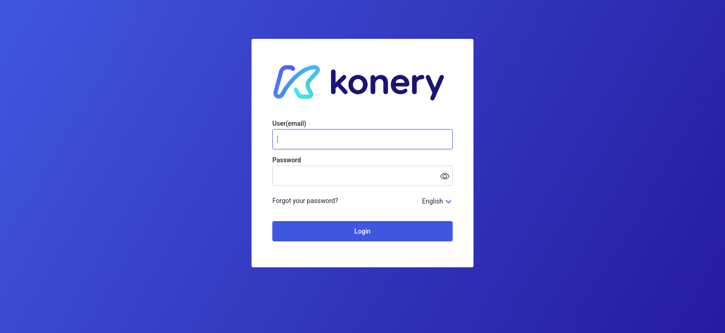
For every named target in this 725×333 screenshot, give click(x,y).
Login (363, 231)
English (432, 201)
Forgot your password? (305, 200)
